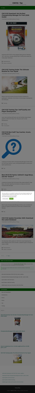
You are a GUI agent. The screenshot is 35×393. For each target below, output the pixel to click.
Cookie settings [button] (5, 198)
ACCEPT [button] (11, 198)
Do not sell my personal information (9, 196)
